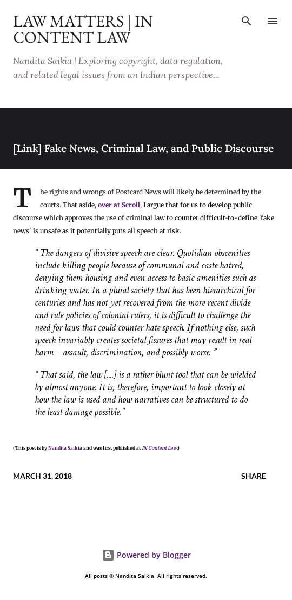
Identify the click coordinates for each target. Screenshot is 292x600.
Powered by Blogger (146, 555)
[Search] (246, 19)
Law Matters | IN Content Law (83, 29)
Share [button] (253, 475)
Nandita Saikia (65, 448)
